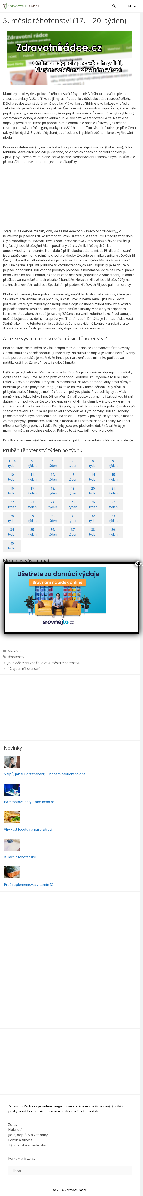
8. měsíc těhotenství (20, 857)
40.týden (12, 545)
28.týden (12, 518)
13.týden (73, 477)
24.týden (52, 504)
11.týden (32, 477)
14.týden (93, 477)
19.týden (73, 490)
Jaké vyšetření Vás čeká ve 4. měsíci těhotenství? (44, 663)
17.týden (32, 490)
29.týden (32, 518)
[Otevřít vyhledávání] (114, 6)
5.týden (32, 463)
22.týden (12, 504)
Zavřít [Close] (138, 563)
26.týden (93, 504)
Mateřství (15, 651)
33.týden (113, 518)
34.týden (12, 532)
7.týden (73, 463)
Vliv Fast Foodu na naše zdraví (28, 829)
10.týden (12, 477)
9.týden (113, 463)
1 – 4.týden (12, 463)
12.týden (52, 477)
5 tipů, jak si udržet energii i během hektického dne (44, 774)
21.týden (113, 490)
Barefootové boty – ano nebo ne (29, 801)
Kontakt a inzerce (21, 1158)
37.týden (73, 532)
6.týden (52, 463)
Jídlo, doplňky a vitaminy (28, 1134)
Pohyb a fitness (20, 1140)
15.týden (113, 477)
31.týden (73, 518)
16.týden (12, 490)
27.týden (113, 504)
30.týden (52, 518)
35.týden (32, 532)
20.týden (93, 490)
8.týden (93, 463)
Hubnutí (15, 1129)
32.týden (93, 518)
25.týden (73, 504)
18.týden (52, 490)
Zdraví (13, 1124)
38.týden (93, 532)
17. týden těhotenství (23, 668)
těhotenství (16, 657)
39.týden (113, 532)
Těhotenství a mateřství (27, 1145)
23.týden (32, 504)
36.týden (52, 532)
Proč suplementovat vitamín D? (29, 884)
